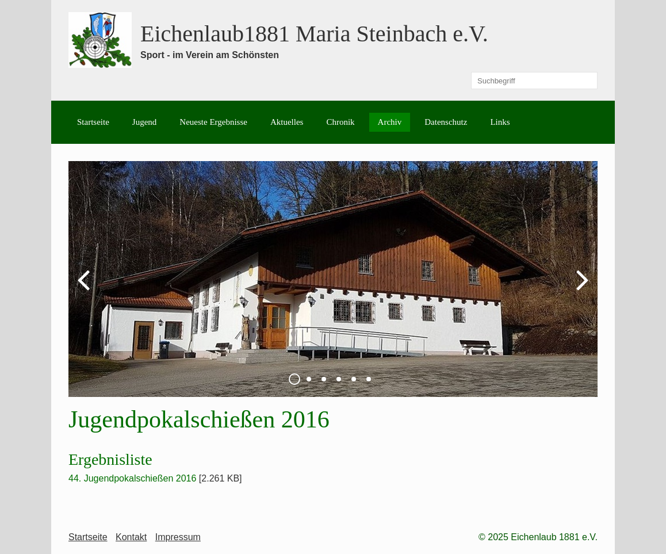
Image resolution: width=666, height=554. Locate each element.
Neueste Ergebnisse (213, 122)
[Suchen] (589, 80)
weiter (580, 288)
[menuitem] (93, 122)
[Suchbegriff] (534, 80)
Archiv (390, 122)
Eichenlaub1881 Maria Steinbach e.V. (314, 34)
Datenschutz (445, 122)
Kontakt (131, 537)
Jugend (144, 122)
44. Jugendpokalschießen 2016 (132, 478)
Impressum (178, 537)
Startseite (93, 122)
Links (500, 122)
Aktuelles (287, 122)
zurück (85, 288)
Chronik (340, 122)
